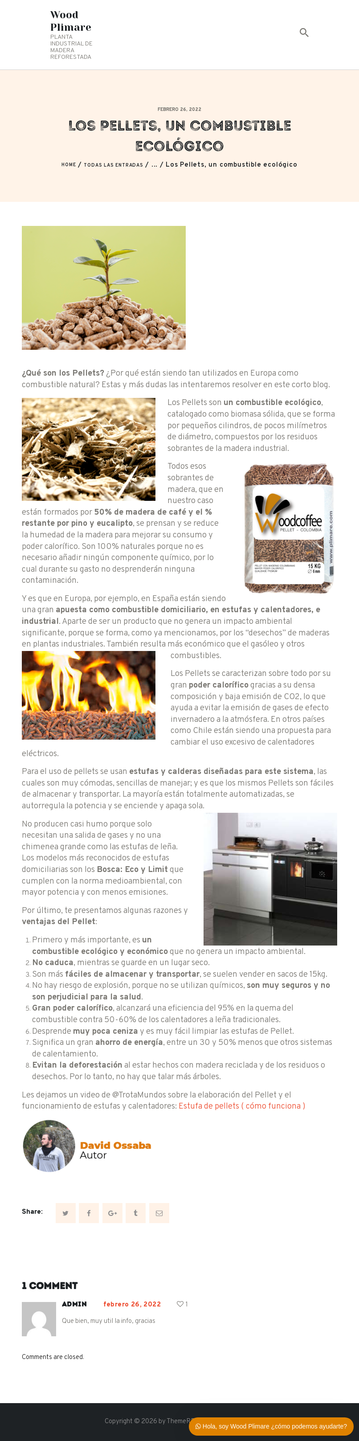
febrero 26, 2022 (179, 110)
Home (68, 165)
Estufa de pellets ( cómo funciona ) (242, 1106)
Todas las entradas (113, 165)
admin (74, 1304)
